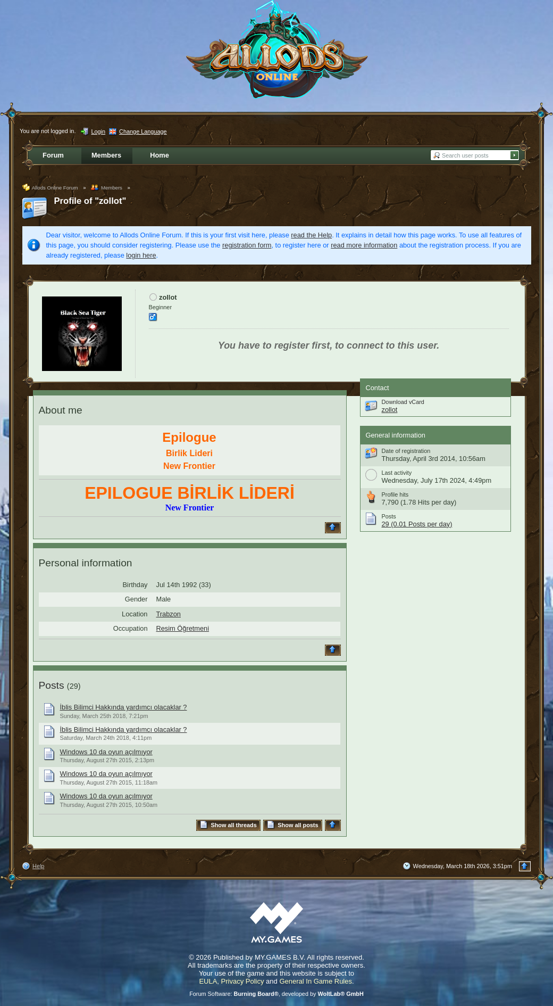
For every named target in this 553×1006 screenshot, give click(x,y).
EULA (208, 981)
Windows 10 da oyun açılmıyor (106, 752)
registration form (246, 245)
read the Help (311, 235)
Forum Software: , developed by (276, 994)
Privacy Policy (242, 981)
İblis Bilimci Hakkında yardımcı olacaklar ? (123, 707)
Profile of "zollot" (90, 201)
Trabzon (168, 614)
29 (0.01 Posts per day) (417, 524)
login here (141, 255)
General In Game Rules (315, 981)
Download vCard (403, 402)
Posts (51, 685)
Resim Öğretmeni (183, 628)
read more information (364, 245)
